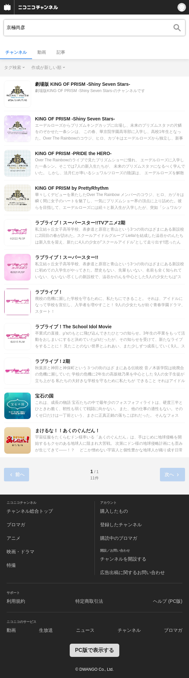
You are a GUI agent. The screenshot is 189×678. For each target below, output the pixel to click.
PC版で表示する (94, 650)
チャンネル (16, 52)
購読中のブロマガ (118, 538)
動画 (41, 52)
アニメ (13, 538)
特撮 (11, 565)
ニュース (85, 630)
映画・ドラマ (20, 551)
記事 (61, 52)
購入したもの (114, 511)
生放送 (46, 630)
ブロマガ (16, 524)
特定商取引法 (89, 601)
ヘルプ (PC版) (167, 601)
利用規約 (16, 601)
